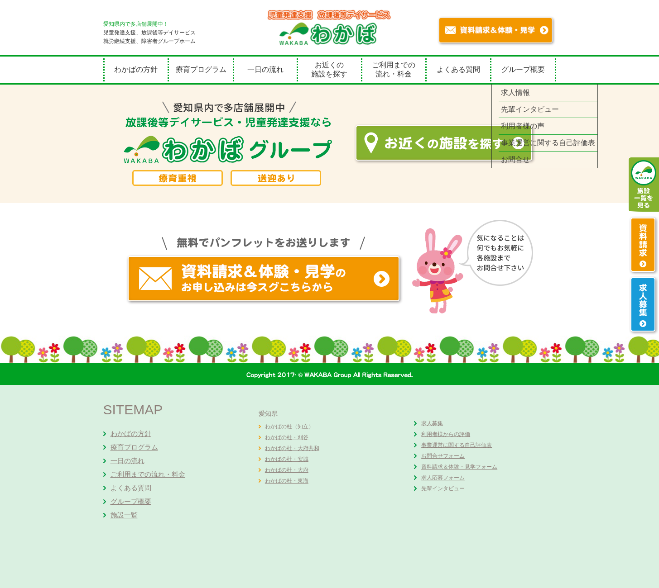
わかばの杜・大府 (286, 470)
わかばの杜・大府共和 (292, 448)
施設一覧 (124, 515)
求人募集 (432, 423)
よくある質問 (458, 69)
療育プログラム (201, 69)
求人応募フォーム (443, 477)
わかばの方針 (136, 69)
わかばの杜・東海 (286, 481)
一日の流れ (265, 69)
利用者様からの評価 (445, 434)
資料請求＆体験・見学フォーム (459, 467)
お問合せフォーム (443, 456)
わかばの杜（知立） (289, 426)
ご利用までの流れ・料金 (393, 69)
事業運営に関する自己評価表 (456, 445)
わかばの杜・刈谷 (286, 437)
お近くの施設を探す (329, 69)
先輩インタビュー (443, 488)
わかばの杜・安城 (286, 459)
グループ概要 (523, 69)
